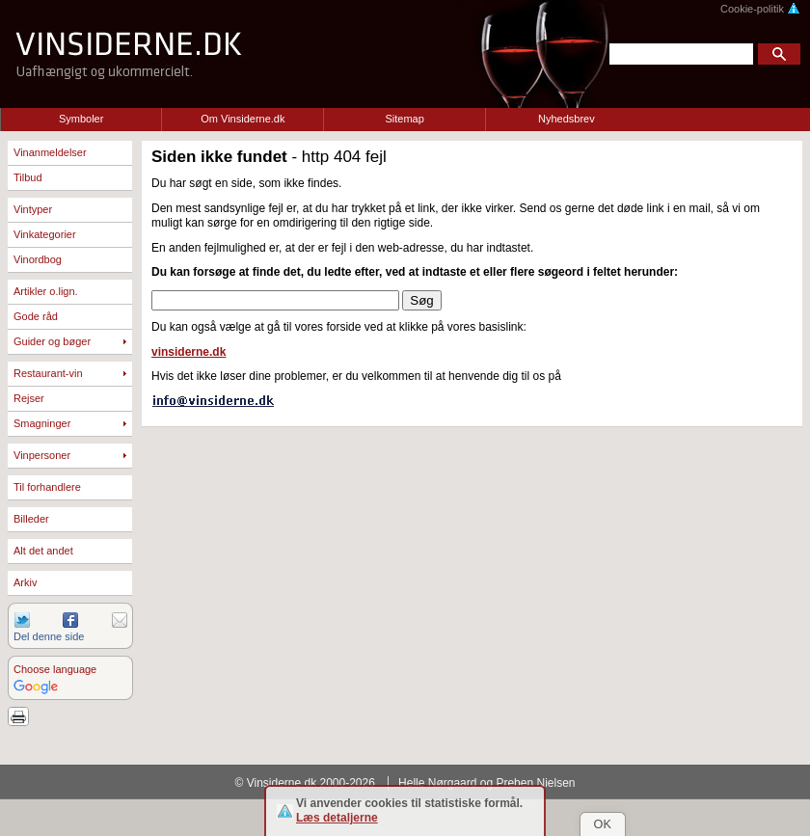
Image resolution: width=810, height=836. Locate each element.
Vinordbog (38, 259)
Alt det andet (43, 550)
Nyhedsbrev (566, 118)
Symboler (81, 118)
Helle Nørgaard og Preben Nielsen (486, 783)
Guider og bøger (52, 341)
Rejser (29, 398)
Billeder (31, 519)
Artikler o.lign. (46, 291)
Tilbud (28, 177)
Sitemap (404, 118)
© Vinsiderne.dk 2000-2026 (305, 783)
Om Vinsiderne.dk (242, 118)
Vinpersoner (42, 455)
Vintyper (33, 209)
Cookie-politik (760, 8)
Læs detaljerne (337, 817)
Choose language (55, 669)
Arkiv (25, 582)
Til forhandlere (47, 487)
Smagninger (42, 423)
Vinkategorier (45, 234)
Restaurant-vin (48, 373)
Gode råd (36, 316)
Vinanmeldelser (50, 152)
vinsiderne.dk (188, 352)
